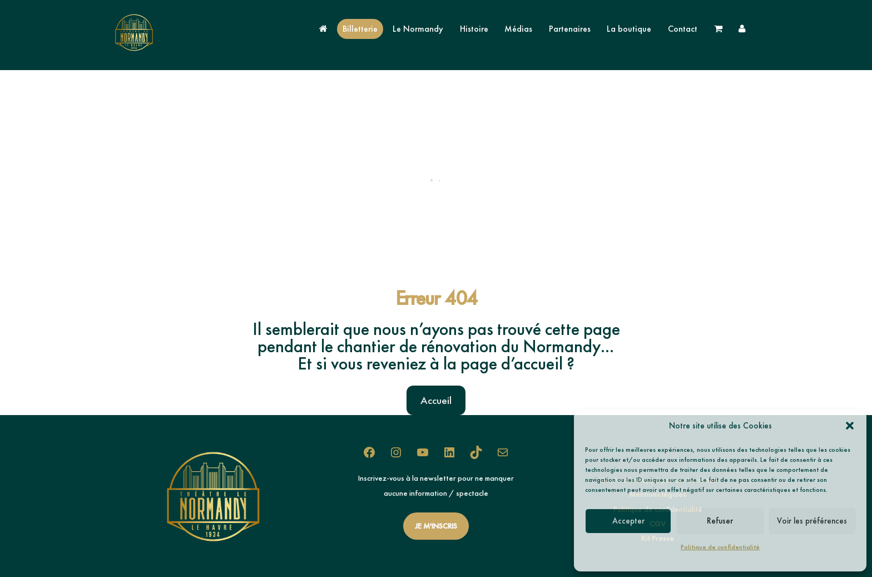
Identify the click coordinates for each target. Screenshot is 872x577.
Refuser (720, 520)
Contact (682, 28)
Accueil (436, 400)
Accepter (628, 520)
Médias (518, 28)
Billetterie (360, 28)
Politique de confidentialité (720, 547)
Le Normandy (418, 28)
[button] (849, 425)
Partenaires (570, 28)
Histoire (474, 28)
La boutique (629, 28)
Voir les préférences (812, 520)
